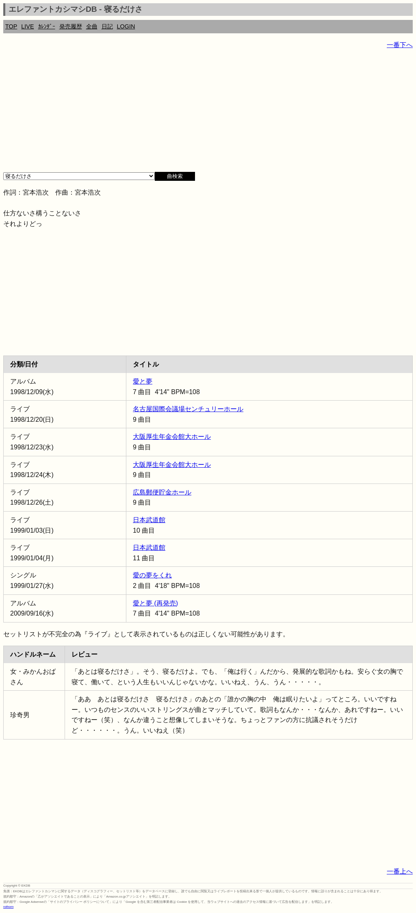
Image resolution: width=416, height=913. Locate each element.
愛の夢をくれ (152, 575)
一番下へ (400, 44)
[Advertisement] (208, 114)
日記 (107, 26)
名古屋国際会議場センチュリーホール (188, 409)
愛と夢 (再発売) (155, 603)
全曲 (92, 26)
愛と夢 (142, 381)
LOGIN (126, 26)
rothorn (8, 907)
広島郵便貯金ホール (162, 492)
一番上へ (400, 871)
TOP (11, 26)
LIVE (27, 26)
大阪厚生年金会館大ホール (172, 436)
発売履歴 (70, 26)
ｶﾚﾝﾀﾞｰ (46, 26)
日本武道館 (149, 519)
